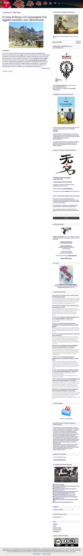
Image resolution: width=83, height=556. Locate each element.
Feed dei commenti (57, 529)
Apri (54, 85)
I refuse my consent (46, 553)
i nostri (66, 188)
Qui (53, 87)
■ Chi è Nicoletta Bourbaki (58, 484)
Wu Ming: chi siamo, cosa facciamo (62, 177)
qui (69, 248)
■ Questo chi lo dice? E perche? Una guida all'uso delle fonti (65, 499)
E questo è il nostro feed (66, 251)
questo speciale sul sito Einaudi (38, 60)
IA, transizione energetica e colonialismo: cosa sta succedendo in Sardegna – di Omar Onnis (65, 358)
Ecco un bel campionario (60, 459)
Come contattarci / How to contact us (63, 182)
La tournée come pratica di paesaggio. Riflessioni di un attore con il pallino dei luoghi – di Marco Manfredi (65, 325)
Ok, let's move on (36, 553)
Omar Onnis (55, 345)
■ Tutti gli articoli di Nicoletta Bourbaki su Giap (63, 502)
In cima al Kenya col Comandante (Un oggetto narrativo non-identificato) (24, 18)
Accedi (54, 526)
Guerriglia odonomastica (63, 287)
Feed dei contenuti (57, 527)
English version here (57, 179)
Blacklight (16, 551)
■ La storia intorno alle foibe (59, 494)
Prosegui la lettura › (46, 68)
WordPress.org (56, 531)
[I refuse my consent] (81, 551)
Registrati (55, 524)
